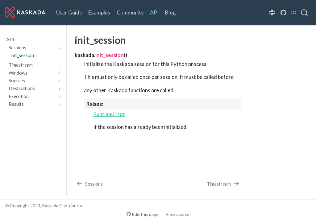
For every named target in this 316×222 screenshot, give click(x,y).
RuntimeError (109, 114)
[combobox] (304, 12)
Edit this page (145, 214)
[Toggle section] (58, 39)
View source (177, 214)
